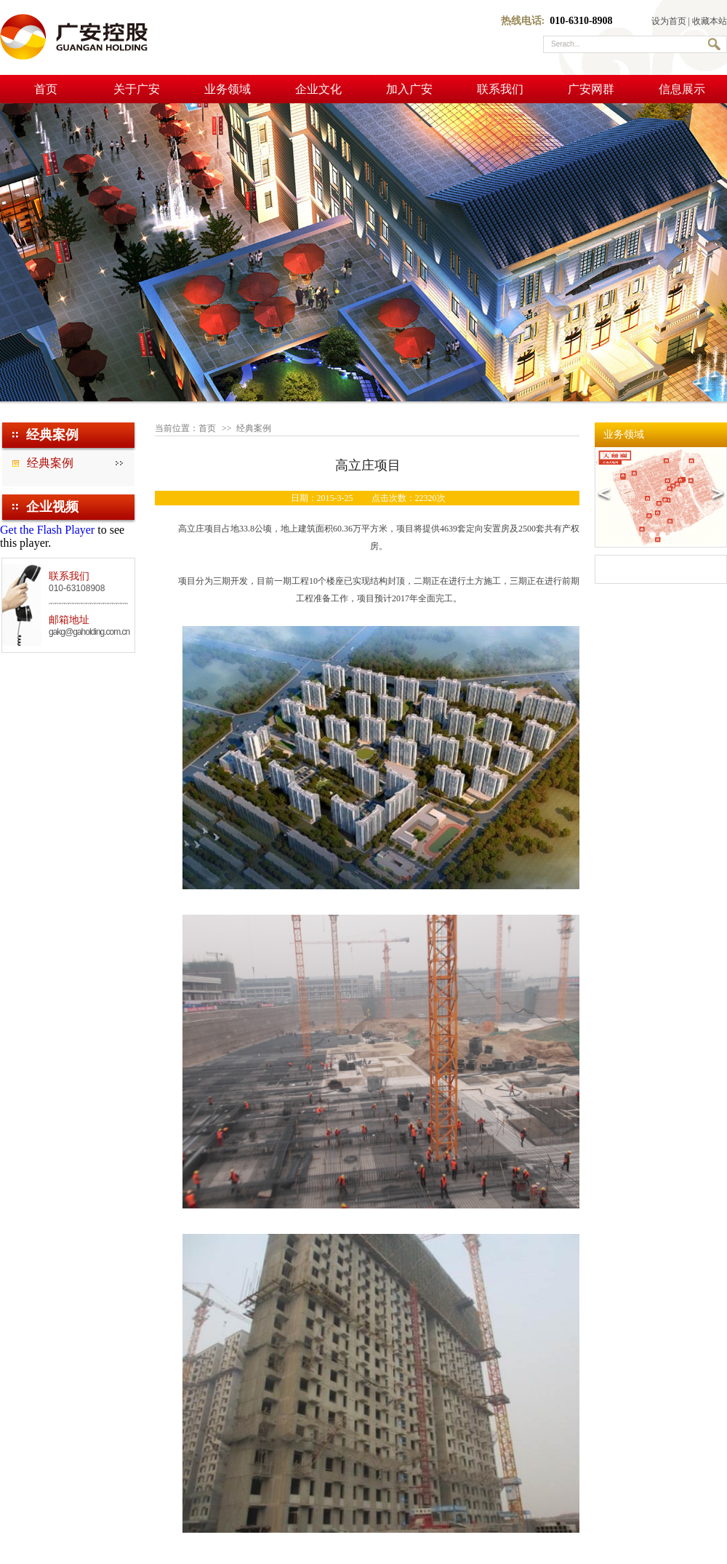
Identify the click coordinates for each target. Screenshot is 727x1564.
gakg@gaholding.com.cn (89, 632)
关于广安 (136, 89)
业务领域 (227, 89)
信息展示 (682, 89)
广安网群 (591, 89)
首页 (45, 89)
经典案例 (50, 463)
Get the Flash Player (47, 530)
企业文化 (318, 89)
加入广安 (409, 89)
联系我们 (500, 89)
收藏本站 (709, 21)
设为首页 (668, 21)
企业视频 (52, 507)
